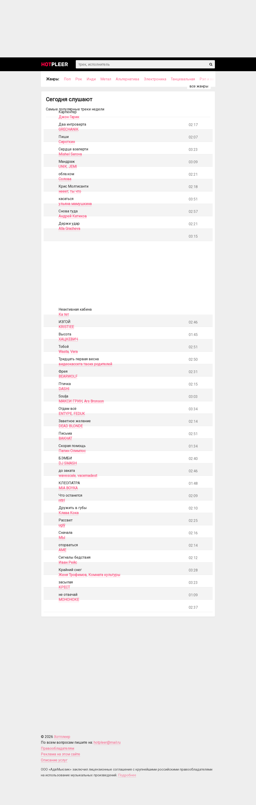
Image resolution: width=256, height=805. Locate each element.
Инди (91, 79)
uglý (62, 525)
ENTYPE (65, 413)
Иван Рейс (68, 562)
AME (62, 550)
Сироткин (67, 142)
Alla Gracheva (69, 228)
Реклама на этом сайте (60, 754)
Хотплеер (62, 737)
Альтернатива (127, 79)
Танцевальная (183, 79)
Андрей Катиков (73, 216)
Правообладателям (57, 748)
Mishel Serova (70, 154)
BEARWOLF (68, 376)
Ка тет (64, 314)
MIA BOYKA (68, 488)
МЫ (62, 537)
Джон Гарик (69, 117)
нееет (63, 191)
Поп (67, 79)
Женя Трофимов (73, 575)
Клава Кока (69, 513)
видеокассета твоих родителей (85, 364)
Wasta (64, 351)
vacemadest (87, 475)
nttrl (62, 500)
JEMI (72, 166)
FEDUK (79, 413)
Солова (65, 179)
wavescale (67, 475)
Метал (105, 79)
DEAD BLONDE (71, 426)
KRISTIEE (66, 327)
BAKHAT (65, 438)
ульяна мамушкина (75, 204)
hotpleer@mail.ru (107, 742)
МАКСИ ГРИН (70, 401)
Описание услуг (54, 760)
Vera (74, 351)
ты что (75, 191)
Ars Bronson (94, 401)
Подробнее (127, 775)
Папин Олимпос (72, 451)
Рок (78, 79)
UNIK (63, 166)
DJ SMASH (68, 463)
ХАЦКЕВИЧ (68, 339)
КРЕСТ (64, 587)
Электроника (155, 79)
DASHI (64, 389)
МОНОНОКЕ (69, 599)
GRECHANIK (68, 129)
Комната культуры (104, 575)
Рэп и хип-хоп (211, 79)
